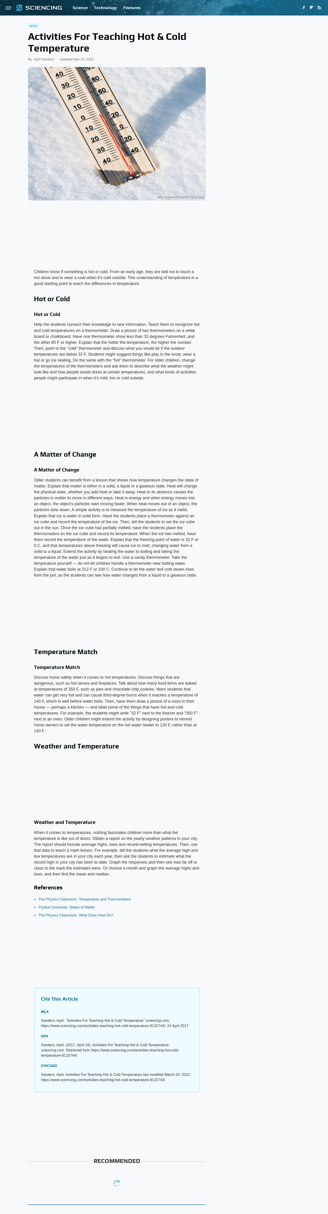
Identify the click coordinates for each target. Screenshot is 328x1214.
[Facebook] (304, 7)
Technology (105, 7)
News (34, 25)
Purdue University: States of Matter (66, 907)
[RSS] (319, 7)
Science (80, 7)
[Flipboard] (311, 7)
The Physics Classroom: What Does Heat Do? (75, 915)
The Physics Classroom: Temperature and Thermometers (84, 899)
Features (132, 7)
